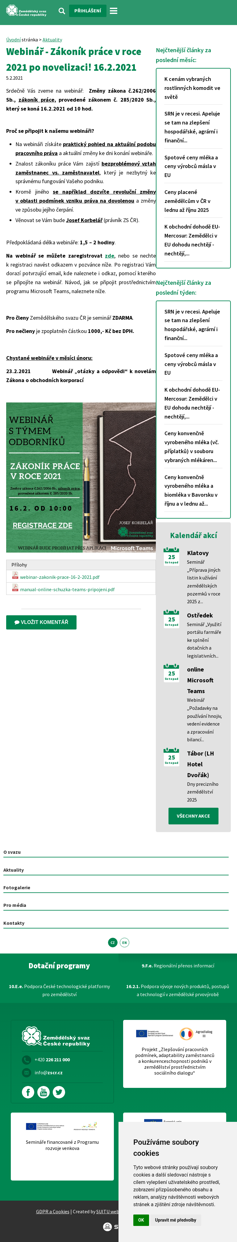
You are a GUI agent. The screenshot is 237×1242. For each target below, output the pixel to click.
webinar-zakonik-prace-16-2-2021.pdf (55, 575)
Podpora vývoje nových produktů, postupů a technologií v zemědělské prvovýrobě (177, 990)
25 (171, 557)
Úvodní (13, 39)
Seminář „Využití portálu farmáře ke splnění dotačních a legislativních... (204, 640)
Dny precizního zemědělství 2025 (202, 792)
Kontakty (13, 923)
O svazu (12, 852)
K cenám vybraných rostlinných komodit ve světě (192, 87)
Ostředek (200, 615)
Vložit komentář (41, 622)
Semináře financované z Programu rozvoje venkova (62, 1145)
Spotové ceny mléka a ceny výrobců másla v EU (191, 166)
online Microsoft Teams (200, 680)
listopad (171, 562)
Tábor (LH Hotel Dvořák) (200, 764)
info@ (49, 1072)
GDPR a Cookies (52, 1211)
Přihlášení (87, 10)
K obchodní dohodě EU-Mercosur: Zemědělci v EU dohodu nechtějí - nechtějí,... (192, 240)
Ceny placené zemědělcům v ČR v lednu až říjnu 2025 (187, 200)
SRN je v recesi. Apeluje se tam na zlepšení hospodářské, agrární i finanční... (192, 127)
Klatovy (198, 553)
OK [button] (141, 1220)
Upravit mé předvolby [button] (175, 1220)
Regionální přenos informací (178, 965)
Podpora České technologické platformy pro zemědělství (59, 990)
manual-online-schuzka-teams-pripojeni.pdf (63, 587)
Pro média (14, 905)
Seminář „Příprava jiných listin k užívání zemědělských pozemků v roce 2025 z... (203, 581)
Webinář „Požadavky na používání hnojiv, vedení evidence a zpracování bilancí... (204, 720)
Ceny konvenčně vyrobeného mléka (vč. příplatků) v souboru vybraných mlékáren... (191, 446)
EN (124, 942)
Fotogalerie (16, 887)
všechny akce (193, 816)
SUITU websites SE (115, 1211)
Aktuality (52, 39)
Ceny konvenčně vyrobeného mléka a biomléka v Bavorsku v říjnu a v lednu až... (191, 490)
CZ (112, 942)
